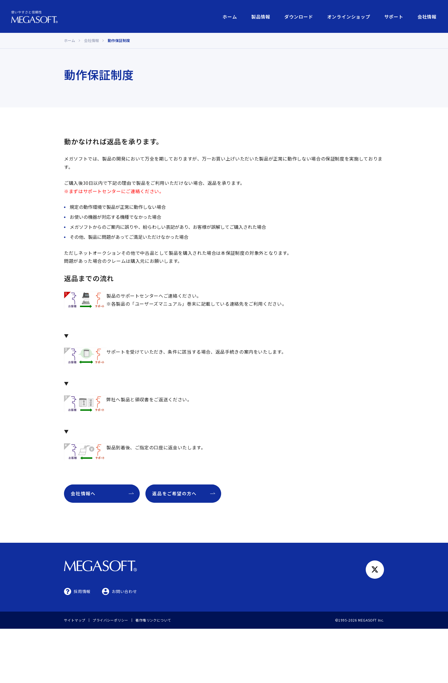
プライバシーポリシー (110, 619)
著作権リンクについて (153, 619)
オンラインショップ (348, 16)
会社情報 (427, 16)
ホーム (230, 16)
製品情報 (260, 16)
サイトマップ (74, 619)
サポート (393, 16)
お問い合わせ (124, 591)
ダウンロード (298, 16)
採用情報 (82, 591)
